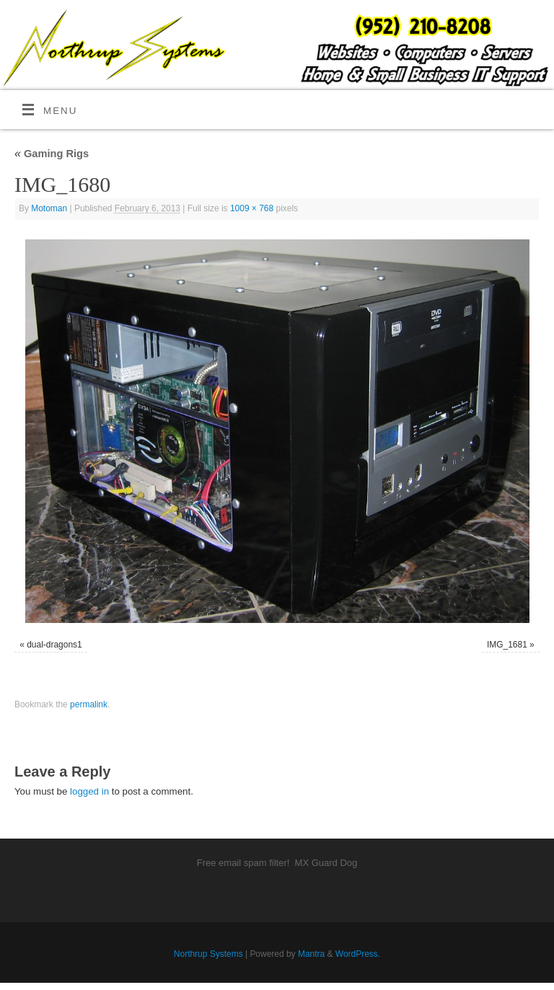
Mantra (311, 954)
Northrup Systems (208, 954)
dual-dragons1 (54, 645)
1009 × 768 (251, 208)
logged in (89, 791)
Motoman (49, 208)
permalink (88, 704)
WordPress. (357, 954)
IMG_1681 (507, 645)
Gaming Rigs (51, 153)
